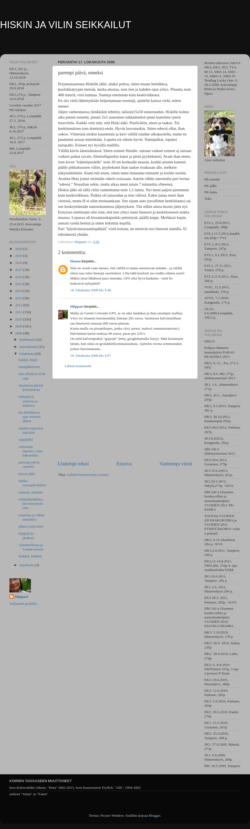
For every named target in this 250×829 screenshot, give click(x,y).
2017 (19, 270)
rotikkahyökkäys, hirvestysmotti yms (31, 503)
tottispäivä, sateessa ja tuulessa (28, 401)
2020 (19, 249)
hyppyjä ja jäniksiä (26, 535)
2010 (19, 319)
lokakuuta (27, 354)
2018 (19, 263)
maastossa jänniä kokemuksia (31, 387)
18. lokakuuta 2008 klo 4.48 (90, 290)
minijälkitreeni (29, 367)
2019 (19, 256)
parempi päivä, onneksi (29, 464)
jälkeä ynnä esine (31, 526)
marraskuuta (28, 347)
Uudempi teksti (73, 463)
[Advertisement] (125, 419)
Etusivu (124, 463)
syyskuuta (27, 565)
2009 (19, 326)
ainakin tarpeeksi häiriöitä (31, 430)
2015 (19, 284)
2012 (19, 305)
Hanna (75, 261)
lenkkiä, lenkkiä (30, 556)
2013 (19, 298)
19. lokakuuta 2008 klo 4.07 (90, 355)
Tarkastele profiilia (23, 604)
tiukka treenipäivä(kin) (32, 483)
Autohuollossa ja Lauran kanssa (31, 547)
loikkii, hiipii (28, 360)
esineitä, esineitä (30, 492)
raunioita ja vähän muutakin (32, 517)
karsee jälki (27, 474)
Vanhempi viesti (175, 463)
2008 (19, 333)
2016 (19, 277)
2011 (19, 312)
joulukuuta (27, 339)
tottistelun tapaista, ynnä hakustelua (30, 451)
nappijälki (26, 439)
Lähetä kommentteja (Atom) (87, 475)
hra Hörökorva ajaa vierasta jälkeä (30, 416)
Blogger (154, 815)
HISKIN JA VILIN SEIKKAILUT (65, 24)
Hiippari (77, 306)
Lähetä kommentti (78, 366)
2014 (19, 291)
